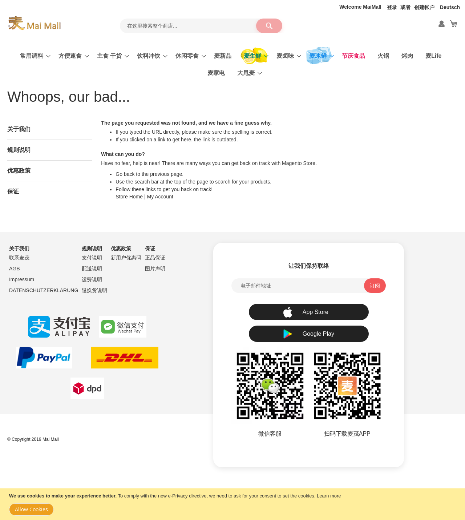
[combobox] (201, 26)
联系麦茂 (19, 258)
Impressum (21, 279)
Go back (125, 174)
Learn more (329, 496)
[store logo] (34, 23)
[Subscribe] (375, 285)
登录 (392, 7)
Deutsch (450, 7)
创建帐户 (424, 7)
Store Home (129, 196)
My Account (160, 196)
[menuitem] (33, 55)
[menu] (232, 64)
